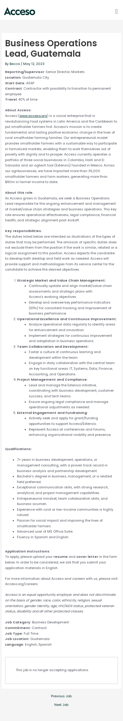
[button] (116, 11)
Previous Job (61, 696)
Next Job (61, 705)
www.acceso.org (33, 116)
